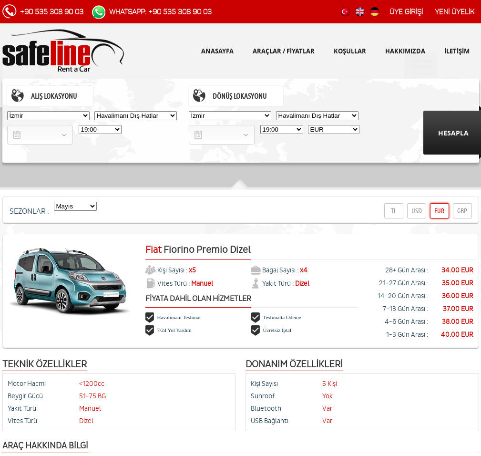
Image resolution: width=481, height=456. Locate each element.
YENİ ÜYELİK (454, 12)
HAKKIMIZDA (405, 51)
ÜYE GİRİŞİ (406, 12)
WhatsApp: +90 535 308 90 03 (160, 12)
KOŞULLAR (350, 51)
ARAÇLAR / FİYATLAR (284, 51)
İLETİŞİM (457, 51)
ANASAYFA (217, 51)
